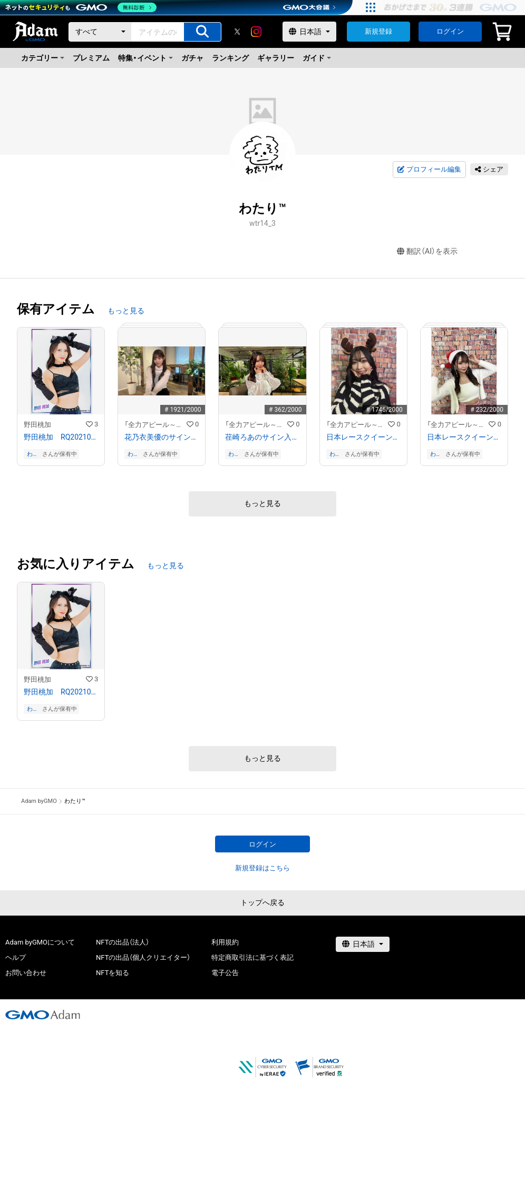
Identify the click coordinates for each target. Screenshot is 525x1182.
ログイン (450, 31)
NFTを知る (112, 973)
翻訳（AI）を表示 (427, 251)
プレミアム (91, 58)
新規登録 (378, 31)
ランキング (230, 58)
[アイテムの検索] (202, 32)
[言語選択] (309, 32)
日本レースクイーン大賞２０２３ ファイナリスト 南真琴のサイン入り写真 (363, 437)
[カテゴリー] (100, 32)
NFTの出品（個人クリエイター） (143, 957)
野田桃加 (37, 425)
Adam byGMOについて (40, 942)
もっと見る (126, 310)
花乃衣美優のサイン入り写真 (161, 437)
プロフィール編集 (429, 169)
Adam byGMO (39, 801)
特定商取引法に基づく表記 (252, 957)
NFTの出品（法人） (122, 942)
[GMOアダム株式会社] (42, 1014)
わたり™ (32, 454)
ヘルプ (15, 957)
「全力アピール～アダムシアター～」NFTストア (155, 425)
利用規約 (225, 942)
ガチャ (192, 58)
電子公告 (225, 973)
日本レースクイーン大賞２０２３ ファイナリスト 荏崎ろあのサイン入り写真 (464, 437)
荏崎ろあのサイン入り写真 (262, 437)
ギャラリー (275, 58)
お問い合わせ (25, 973)
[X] (237, 31)
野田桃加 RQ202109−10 (61, 437)
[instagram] (256, 31)
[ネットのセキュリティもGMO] (81, 7)
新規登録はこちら (262, 868)
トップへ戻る (262, 902)
